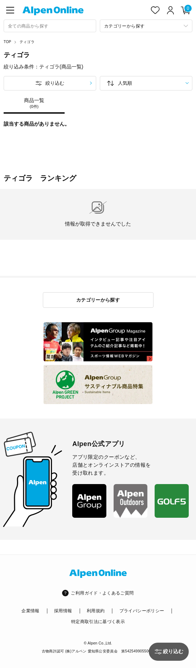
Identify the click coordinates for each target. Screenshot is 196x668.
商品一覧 (34, 103)
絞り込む (54, 83)
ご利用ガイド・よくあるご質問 (102, 593)
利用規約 (96, 610)
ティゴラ (27, 42)
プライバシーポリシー (141, 610)
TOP (7, 42)
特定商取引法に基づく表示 (98, 621)
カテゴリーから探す (98, 300)
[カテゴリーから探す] (146, 26)
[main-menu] (10, 10)
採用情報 (63, 610)
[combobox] (50, 26)
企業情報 (30, 610)
